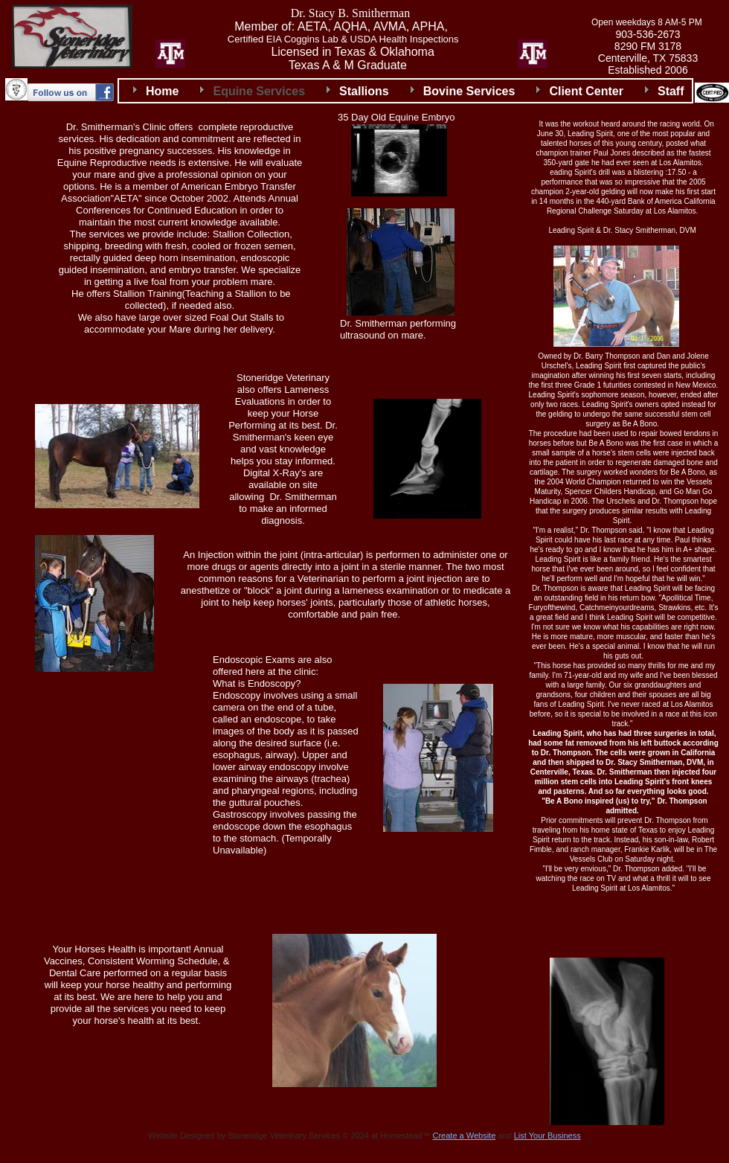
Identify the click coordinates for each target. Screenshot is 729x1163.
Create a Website (463, 1135)
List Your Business (547, 1135)
